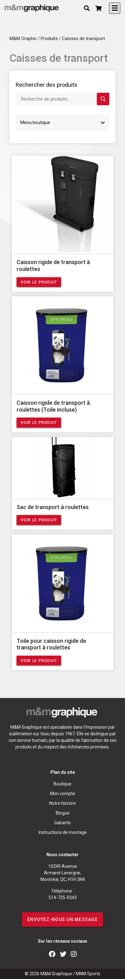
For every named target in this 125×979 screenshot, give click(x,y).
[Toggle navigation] (114, 8)
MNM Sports (88, 973)
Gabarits (62, 822)
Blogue (63, 812)
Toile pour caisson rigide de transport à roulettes (51, 644)
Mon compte (62, 793)
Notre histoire (62, 803)
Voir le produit (39, 282)
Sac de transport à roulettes (53, 507)
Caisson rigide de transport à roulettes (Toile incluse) (53, 406)
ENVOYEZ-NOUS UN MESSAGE (62, 919)
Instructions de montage (63, 832)
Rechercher (103, 99)
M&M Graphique (56, 973)
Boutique (62, 783)
